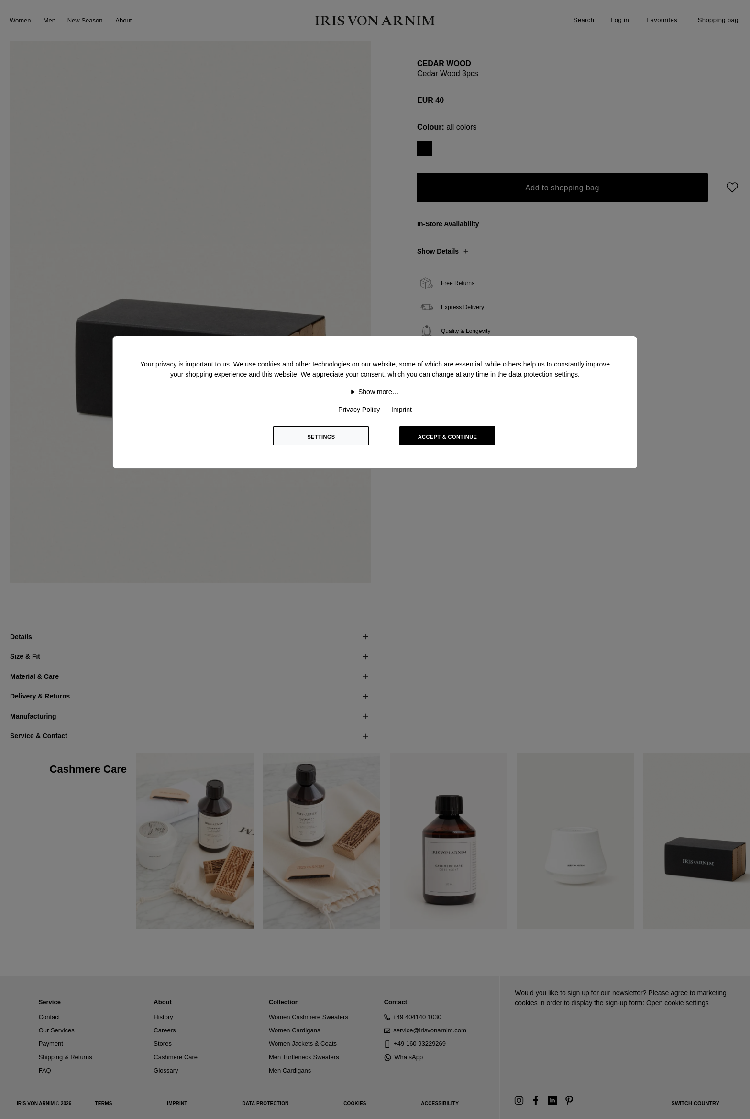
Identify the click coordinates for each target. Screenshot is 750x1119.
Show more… (378, 392)
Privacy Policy (359, 409)
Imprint (401, 409)
